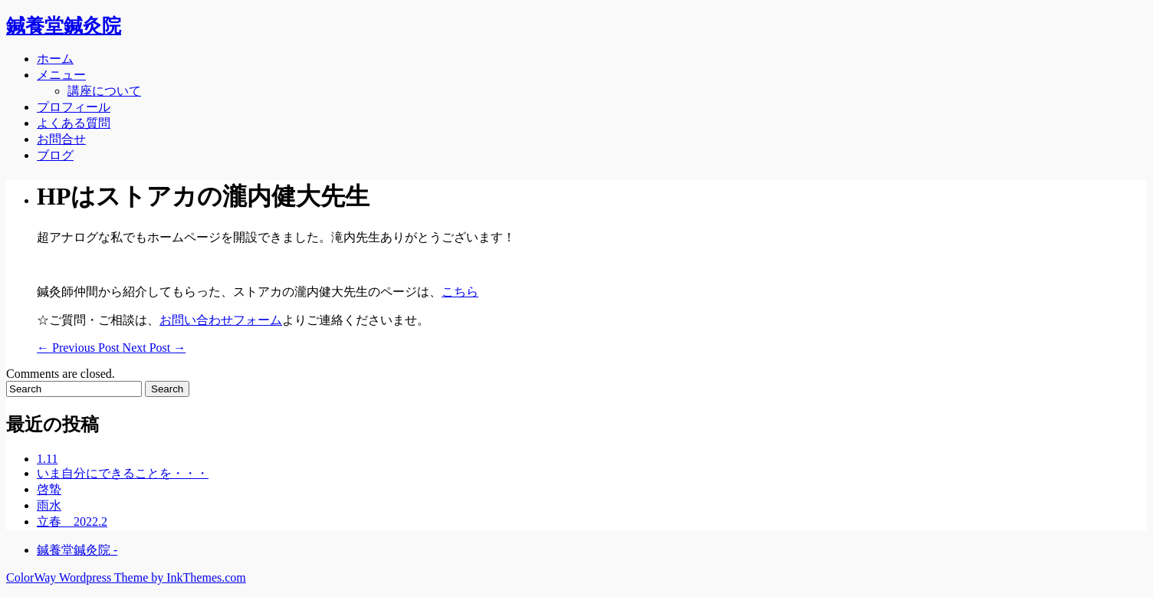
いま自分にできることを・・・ (123, 473)
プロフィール (73, 106)
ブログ (55, 155)
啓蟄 (49, 489)
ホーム (55, 58)
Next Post (154, 347)
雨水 (49, 505)
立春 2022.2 (72, 521)
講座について (104, 90)
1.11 (47, 458)
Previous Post (80, 347)
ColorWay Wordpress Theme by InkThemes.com (126, 577)
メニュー (61, 74)
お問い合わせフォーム (220, 319)
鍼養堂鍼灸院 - (77, 549)
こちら (460, 291)
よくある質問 (73, 123)
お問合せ (61, 139)
